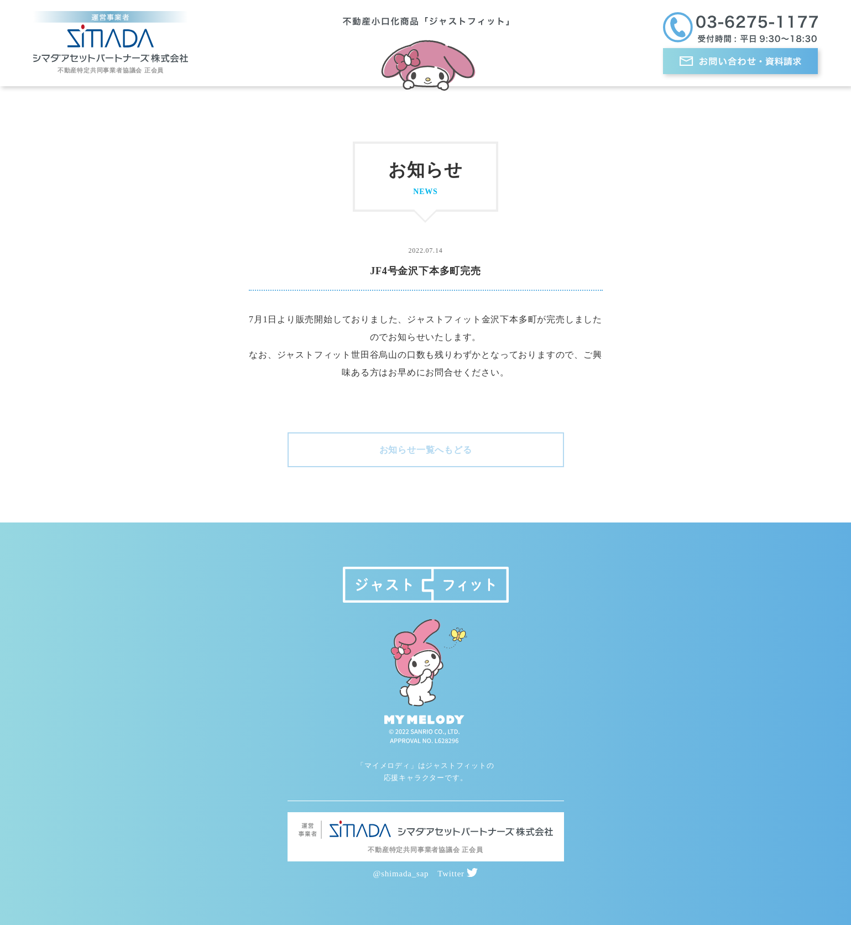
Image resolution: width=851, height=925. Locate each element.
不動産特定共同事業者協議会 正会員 (111, 70)
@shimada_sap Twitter (425, 873)
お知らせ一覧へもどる (425, 449)
